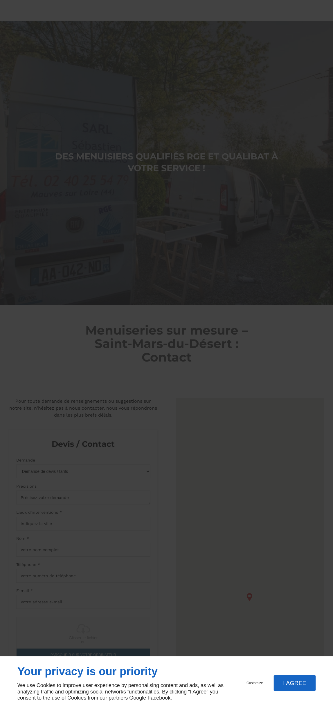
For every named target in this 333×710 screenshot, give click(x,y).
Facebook (158, 698)
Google (137, 698)
